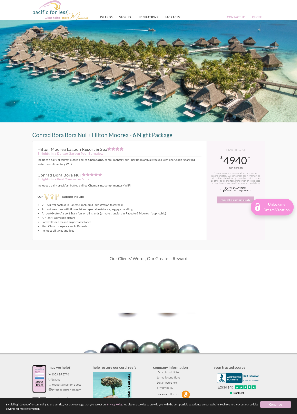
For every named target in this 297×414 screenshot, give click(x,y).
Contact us (236, 17)
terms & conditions (168, 377)
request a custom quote (65, 384)
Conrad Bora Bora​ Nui (70, 174)
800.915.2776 (59, 374)
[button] (272, 207)
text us (54, 379)
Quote (257, 17)
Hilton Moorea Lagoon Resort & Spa (81, 149)
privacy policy (164, 387)
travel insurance (166, 382)
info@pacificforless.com (65, 389)
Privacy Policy (114, 404)
